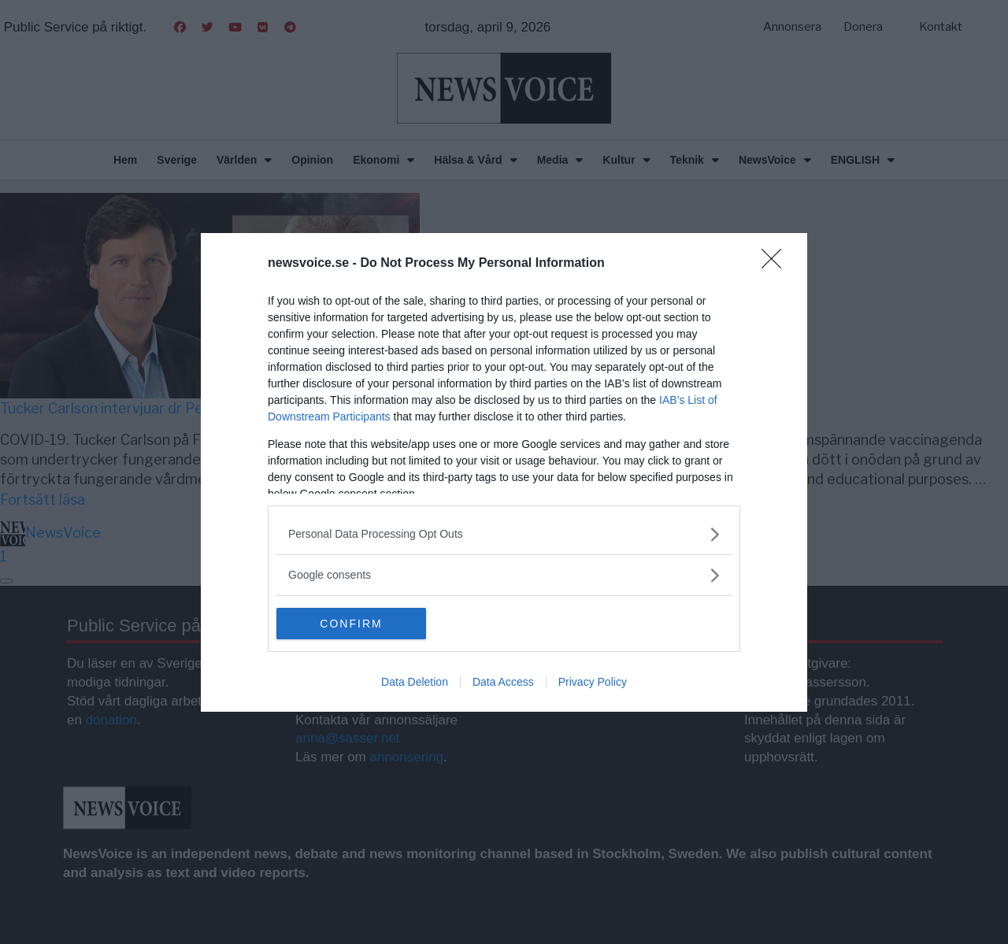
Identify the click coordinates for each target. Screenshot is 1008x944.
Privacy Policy (592, 682)
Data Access (503, 682)
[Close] (776, 264)
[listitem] (504, 534)
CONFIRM (351, 623)
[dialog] (504, 472)
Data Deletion (414, 682)
